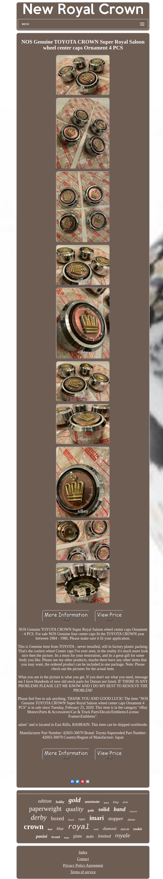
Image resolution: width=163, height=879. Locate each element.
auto (90, 836)
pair (91, 810)
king (115, 802)
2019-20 (125, 829)
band (120, 809)
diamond (109, 829)
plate (77, 836)
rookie (137, 829)
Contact (83, 859)
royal (79, 827)
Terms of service (83, 872)
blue (60, 828)
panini (41, 836)
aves (125, 802)
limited (104, 836)
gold (75, 800)
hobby (60, 802)
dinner (131, 819)
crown (34, 827)
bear (50, 829)
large (66, 837)
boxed (57, 818)
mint (96, 829)
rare (81, 819)
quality (74, 808)
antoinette (92, 802)
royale (122, 835)
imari (97, 817)
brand (56, 837)
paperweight (45, 808)
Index (83, 852)
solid (104, 809)
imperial (133, 811)
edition (45, 801)
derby (39, 817)
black (71, 819)
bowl (106, 802)
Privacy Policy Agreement (83, 865)
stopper (115, 818)
